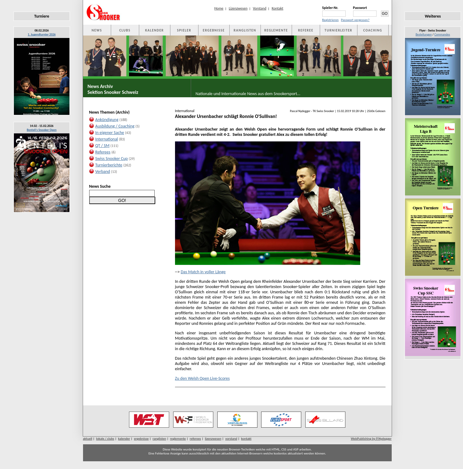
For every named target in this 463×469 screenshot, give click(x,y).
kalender (124, 439)
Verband (102, 171)
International (106, 139)
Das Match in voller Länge (203, 271)
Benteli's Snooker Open (42, 130)
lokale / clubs (105, 439)
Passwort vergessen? (355, 20)
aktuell (87, 439)
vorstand (231, 439)
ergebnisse (141, 439)
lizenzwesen (213, 439)
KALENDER (154, 30)
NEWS (97, 30)
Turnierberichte (109, 165)
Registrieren (330, 20)
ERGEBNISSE (214, 30)
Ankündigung (107, 119)
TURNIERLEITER (338, 30)
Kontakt (277, 8)
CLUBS (124, 30)
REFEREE (305, 30)
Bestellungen (423, 34)
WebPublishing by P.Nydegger (371, 439)
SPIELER (184, 30)
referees (195, 439)
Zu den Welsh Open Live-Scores (202, 378)
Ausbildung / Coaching (115, 126)
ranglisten (159, 439)
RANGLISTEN (245, 30)
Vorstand (259, 8)
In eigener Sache (109, 132)
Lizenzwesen (238, 8)
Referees (103, 152)
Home (218, 8)
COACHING (372, 30)
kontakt (246, 439)
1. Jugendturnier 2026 (42, 34)
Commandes (442, 34)
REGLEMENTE (276, 30)
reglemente (178, 439)
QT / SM (102, 145)
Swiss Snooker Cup (111, 158)
